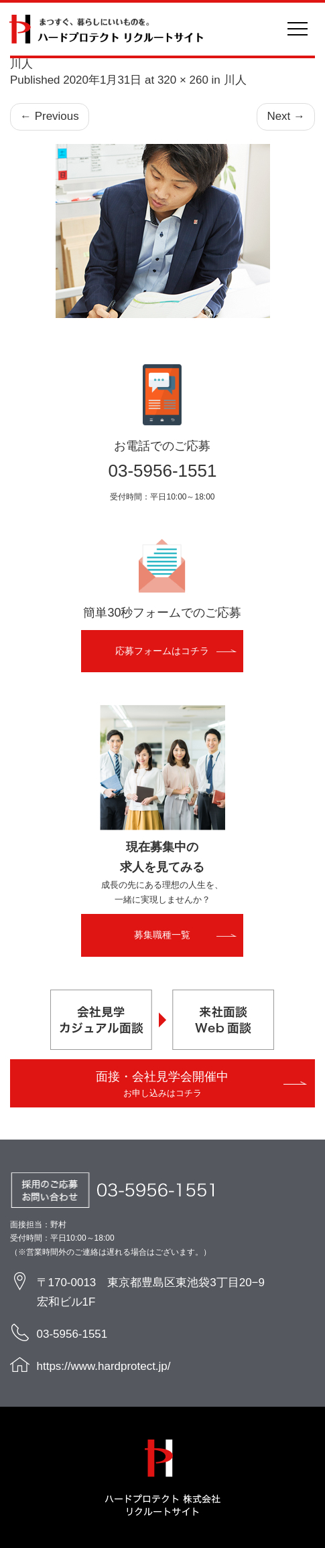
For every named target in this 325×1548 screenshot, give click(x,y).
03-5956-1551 (163, 471)
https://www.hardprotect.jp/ (104, 1366)
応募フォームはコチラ (162, 650)
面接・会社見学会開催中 (162, 1084)
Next (286, 116)
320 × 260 (182, 80)
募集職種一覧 (162, 934)
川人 (235, 80)
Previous (49, 116)
